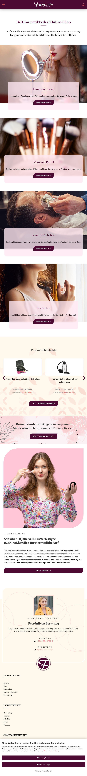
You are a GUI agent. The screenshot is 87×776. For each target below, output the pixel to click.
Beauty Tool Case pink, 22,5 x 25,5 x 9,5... (22, 379)
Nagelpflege (8, 713)
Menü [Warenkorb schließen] (3, 4)
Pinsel (5, 686)
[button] (3, 377)
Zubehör (6, 719)
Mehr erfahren (43, 570)
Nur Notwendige (43, 765)
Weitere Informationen (43, 771)
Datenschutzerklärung (51, 751)
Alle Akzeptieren (43, 758)
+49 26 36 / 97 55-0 (45, 641)
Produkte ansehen (43, 103)
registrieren (27, 392)
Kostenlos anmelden (43, 436)
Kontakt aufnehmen (45, 650)
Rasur (5, 722)
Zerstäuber (7, 689)
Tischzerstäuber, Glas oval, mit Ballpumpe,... (64, 380)
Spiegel (6, 683)
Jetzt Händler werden (43, 403)
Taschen (6, 716)
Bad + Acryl (7, 695)
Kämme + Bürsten (10, 692)
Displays (6, 725)
